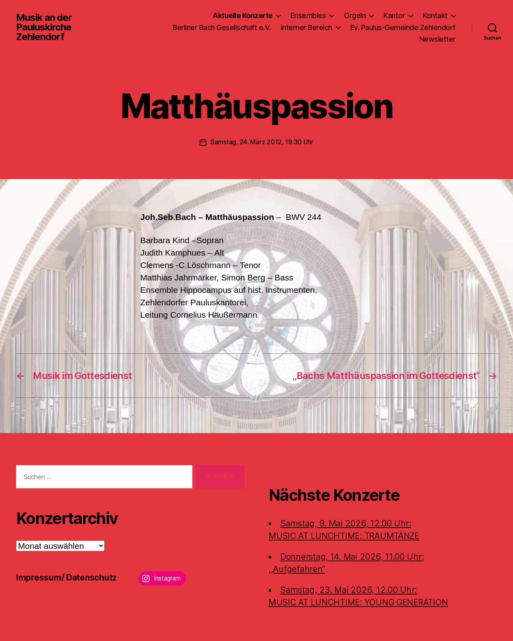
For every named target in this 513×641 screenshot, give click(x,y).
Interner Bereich (306, 27)
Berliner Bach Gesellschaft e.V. (222, 27)
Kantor (394, 15)
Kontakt (435, 15)
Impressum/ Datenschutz (66, 577)
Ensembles (308, 15)
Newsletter (437, 39)
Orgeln (355, 15)
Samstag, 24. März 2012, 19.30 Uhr (261, 142)
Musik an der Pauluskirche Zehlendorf (44, 27)
